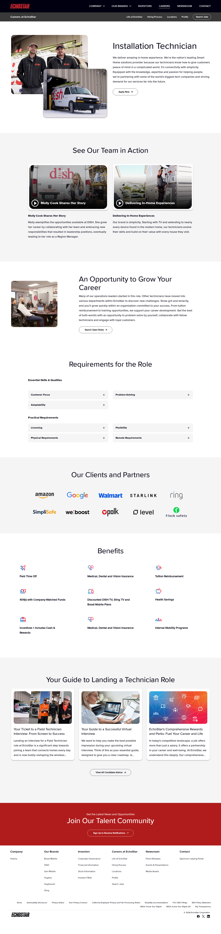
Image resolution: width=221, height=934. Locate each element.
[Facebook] (197, 916)
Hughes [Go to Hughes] (48, 878)
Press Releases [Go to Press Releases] (153, 859)
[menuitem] (97, 6)
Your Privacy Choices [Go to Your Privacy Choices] (78, 903)
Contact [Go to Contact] (185, 851)
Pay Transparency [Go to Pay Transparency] (203, 907)
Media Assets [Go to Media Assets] (152, 871)
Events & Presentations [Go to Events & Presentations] (157, 865)
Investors (145, 6)
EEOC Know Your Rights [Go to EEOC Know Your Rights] (151, 907)
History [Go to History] (13, 859)
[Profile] (184, 17)
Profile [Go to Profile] (115, 878)
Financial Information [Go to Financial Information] (88, 865)
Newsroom (184, 6)
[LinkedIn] (207, 916)
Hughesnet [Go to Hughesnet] (49, 884)
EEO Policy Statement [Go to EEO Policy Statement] (201, 903)
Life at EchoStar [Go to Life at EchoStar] (119, 859)
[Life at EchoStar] (134, 17)
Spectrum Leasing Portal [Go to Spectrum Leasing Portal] (192, 859)
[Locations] (172, 17)
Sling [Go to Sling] (46, 890)
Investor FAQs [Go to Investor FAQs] (85, 878)
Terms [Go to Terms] (19, 903)
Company (95, 6)
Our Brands (120, 6)
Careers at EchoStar (23, 17)
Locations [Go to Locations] (116, 871)
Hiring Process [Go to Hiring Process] (119, 865)
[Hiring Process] (154, 17)
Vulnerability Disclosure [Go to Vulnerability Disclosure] (37, 903)
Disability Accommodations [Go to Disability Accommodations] (156, 903)
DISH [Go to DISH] (46, 865)
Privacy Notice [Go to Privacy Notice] (58, 903)
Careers (164, 6)
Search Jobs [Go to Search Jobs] (118, 884)
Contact (205, 6)
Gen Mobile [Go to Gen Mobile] (50, 871)
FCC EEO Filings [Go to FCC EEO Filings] (180, 903)
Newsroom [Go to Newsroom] (152, 851)
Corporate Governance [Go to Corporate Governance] (89, 859)
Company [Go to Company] (16, 851)
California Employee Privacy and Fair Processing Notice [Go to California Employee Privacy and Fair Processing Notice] (116, 903)
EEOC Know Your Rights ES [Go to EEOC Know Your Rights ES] (178, 907)
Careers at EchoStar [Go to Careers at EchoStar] (124, 851)
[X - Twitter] (202, 916)
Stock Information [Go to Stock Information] (86, 871)
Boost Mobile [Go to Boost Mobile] (50, 859)
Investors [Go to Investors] (84, 851)
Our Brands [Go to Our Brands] (51, 851)
